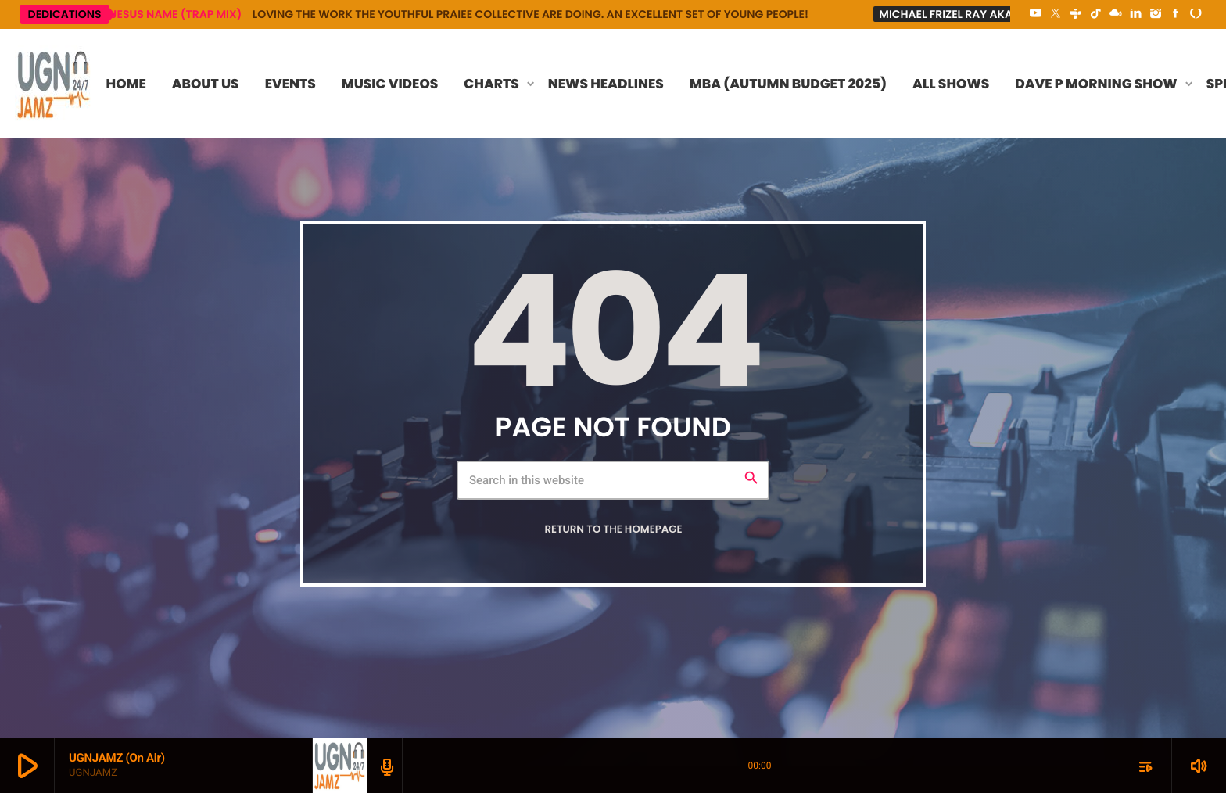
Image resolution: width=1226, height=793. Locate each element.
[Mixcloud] (1115, 14)
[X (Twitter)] (1055, 14)
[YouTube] (1036, 14)
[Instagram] (1155, 14)
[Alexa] (1195, 14)
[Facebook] (1176, 14)
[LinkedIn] (1136, 14)
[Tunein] (1076, 14)
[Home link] (54, 84)
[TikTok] (1095, 14)
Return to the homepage (613, 529)
